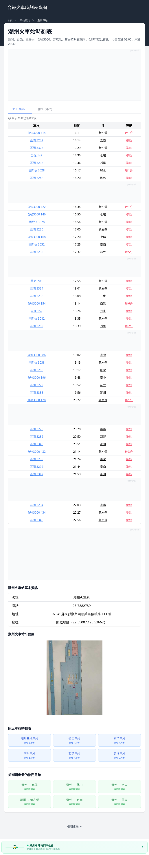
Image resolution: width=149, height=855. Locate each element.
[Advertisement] (74, 74)
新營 (103, 437)
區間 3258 (36, 296)
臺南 (103, 244)
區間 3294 (36, 505)
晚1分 (129, 133)
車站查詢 (25, 20)
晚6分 (129, 303)
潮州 (103, 393)
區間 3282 (36, 437)
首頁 (9, 20)
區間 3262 (36, 326)
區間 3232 (36, 140)
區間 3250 (36, 229)
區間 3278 (36, 429)
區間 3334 (36, 288)
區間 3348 (36, 520)
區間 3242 (36, 178)
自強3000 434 (36, 512)
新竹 (103, 252)
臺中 (103, 355)
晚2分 (129, 326)
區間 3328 (36, 148)
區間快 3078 (36, 222)
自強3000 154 (36, 303)
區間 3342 (36, 474)
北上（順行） (20, 109)
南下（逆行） (46, 109)
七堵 (103, 155)
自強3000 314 (36, 133)
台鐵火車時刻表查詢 (27, 7)
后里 (103, 163)
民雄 (103, 178)
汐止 (103, 311)
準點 (129, 140)
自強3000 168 (36, 237)
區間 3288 (36, 459)
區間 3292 (36, 467)
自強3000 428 (36, 400)
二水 (103, 296)
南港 (103, 303)
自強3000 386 (36, 355)
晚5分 (129, 252)
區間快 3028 (36, 170)
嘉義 (103, 140)
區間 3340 (36, 444)
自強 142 (36, 155)
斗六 (103, 385)
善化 (103, 459)
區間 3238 (36, 163)
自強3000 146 (36, 214)
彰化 (103, 170)
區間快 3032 (36, 244)
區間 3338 (36, 393)
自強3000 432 (36, 452)
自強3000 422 (36, 207)
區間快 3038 (36, 362)
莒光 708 (36, 281)
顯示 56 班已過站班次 (22, 118)
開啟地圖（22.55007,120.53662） (81, 622)
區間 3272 (36, 385)
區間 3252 (36, 252)
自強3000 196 (36, 378)
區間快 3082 (36, 318)
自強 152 (36, 311)
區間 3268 (36, 370)
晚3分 (129, 452)
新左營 (103, 133)
